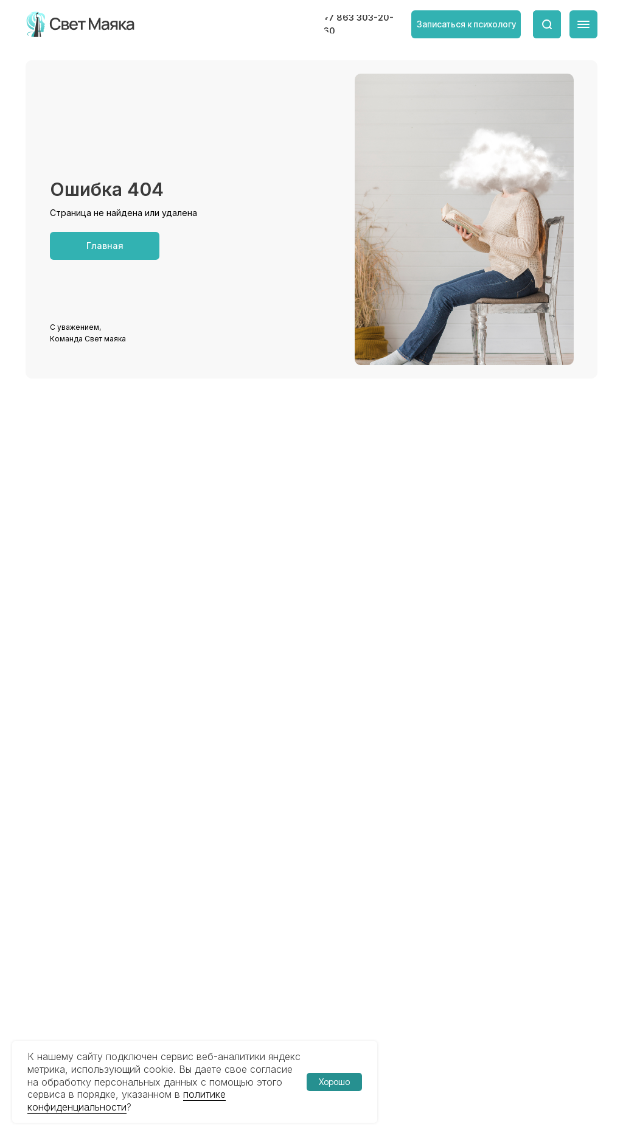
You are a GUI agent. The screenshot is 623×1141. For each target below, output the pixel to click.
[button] (466, 24)
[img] (81, 24)
